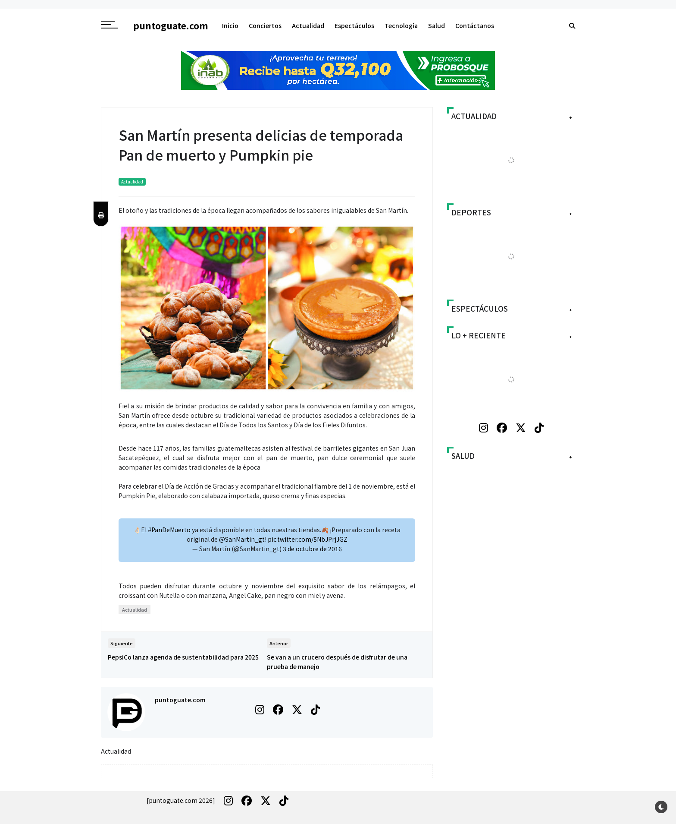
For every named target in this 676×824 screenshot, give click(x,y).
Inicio (230, 25)
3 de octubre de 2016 (312, 548)
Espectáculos (354, 25)
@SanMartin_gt (242, 539)
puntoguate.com (180, 699)
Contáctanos (474, 25)
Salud (436, 25)
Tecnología (401, 25)
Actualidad (308, 25)
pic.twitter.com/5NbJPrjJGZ (307, 539)
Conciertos (265, 25)
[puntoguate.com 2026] (181, 800)
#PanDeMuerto (169, 529)
